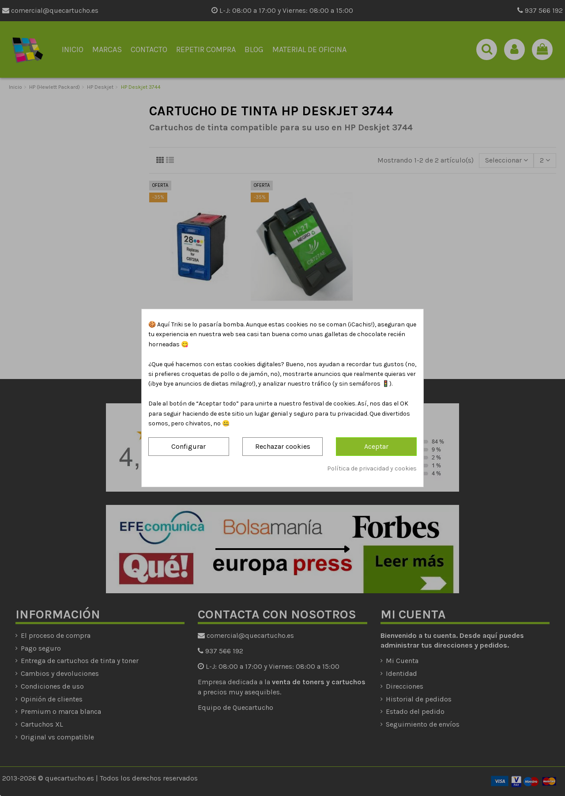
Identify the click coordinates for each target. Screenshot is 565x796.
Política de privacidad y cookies (372, 468)
